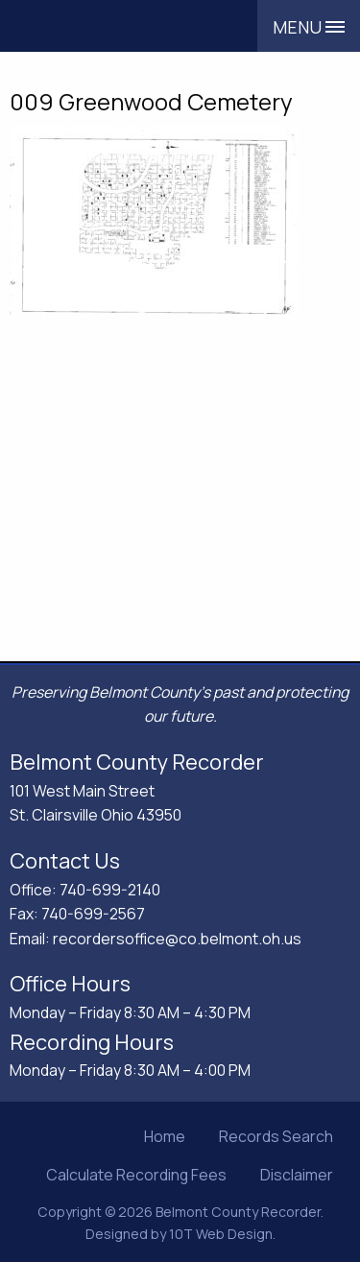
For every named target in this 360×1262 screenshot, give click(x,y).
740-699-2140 (110, 889)
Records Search (276, 1136)
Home (164, 1136)
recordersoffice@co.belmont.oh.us (177, 938)
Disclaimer (296, 1174)
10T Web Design (221, 1234)
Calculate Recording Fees (136, 1174)
